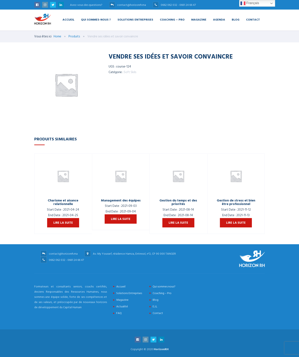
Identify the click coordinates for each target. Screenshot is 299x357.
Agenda (219, 19)
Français (249, 3)
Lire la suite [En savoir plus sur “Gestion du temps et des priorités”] (178, 222)
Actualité (122, 306)
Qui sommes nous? (164, 286)
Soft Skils (130, 72)
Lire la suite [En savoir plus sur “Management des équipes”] (120, 219)
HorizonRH (161, 349)
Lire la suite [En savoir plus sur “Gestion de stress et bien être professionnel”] (236, 222)
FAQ (119, 313)
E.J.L (155, 306)
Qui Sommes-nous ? (96, 19)
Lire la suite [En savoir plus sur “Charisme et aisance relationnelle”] (63, 222)
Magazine (198, 19)
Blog (235, 19)
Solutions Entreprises (135, 19)
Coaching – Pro (172, 19)
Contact (253, 19)
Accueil (68, 19)
